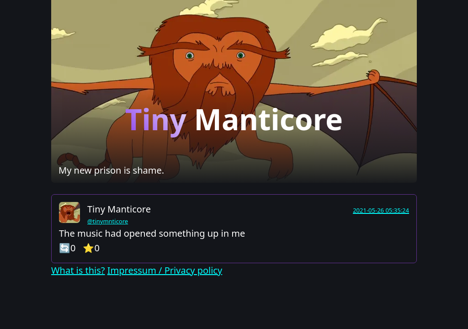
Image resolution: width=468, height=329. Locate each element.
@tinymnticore (107, 221)
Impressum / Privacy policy (164, 270)
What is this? (78, 270)
